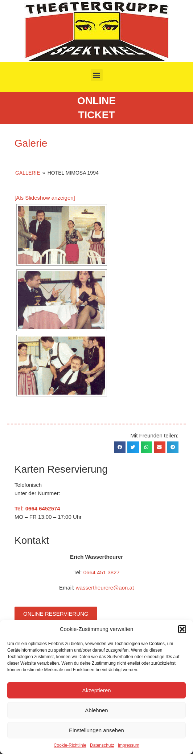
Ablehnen (96, 710)
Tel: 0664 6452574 (37, 508)
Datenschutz (102, 745)
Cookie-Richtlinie (70, 745)
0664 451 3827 (101, 572)
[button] (182, 629)
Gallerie (27, 173)
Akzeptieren (96, 690)
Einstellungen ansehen (96, 730)
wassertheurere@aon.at (105, 587)
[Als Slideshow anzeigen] (45, 198)
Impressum (128, 745)
